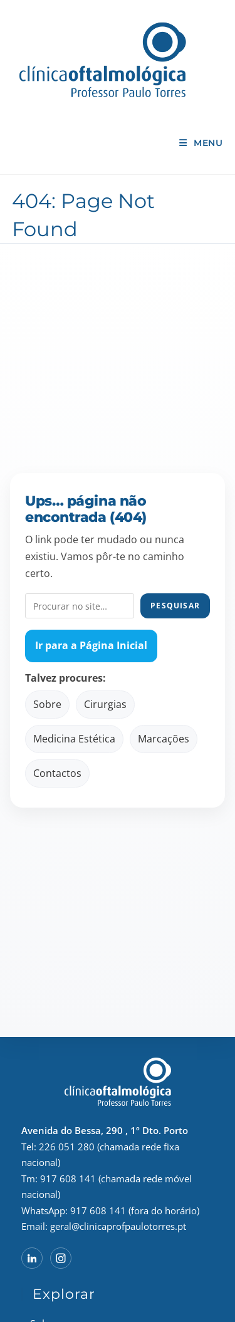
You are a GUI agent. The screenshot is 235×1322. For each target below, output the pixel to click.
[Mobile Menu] (200, 142)
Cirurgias (105, 704)
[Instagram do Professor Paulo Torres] (60, 1258)
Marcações (163, 739)
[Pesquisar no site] (79, 605)
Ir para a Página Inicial (91, 645)
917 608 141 (68, 1178)
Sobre (47, 704)
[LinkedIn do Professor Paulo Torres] (32, 1258)
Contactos (57, 773)
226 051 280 (67, 1146)
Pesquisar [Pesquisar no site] (175, 605)
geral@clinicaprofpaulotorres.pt (118, 1226)
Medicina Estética (74, 739)
